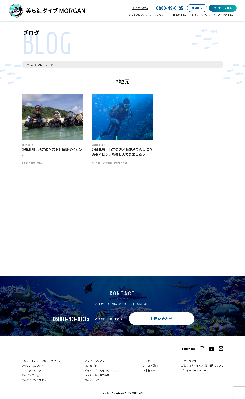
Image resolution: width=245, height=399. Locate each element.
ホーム (30, 64)
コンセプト (160, 14)
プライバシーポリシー (193, 370)
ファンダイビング (227, 14)
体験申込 (197, 8)
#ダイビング (98, 162)
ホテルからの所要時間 (97, 375)
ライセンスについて (33, 365)
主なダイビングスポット (35, 380)
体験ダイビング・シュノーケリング (192, 14)
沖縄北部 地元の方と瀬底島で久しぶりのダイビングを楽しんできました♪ (122, 152)
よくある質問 (140, 8)
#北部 (25, 162)
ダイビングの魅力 (31, 375)
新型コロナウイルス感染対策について (202, 365)
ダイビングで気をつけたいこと (102, 370)
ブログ (41, 64)
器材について (92, 380)
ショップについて (138, 14)
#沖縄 (39, 162)
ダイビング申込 (223, 8)
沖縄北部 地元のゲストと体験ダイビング (52, 152)
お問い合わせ (161, 318)
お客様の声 (149, 370)
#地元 (32, 162)
